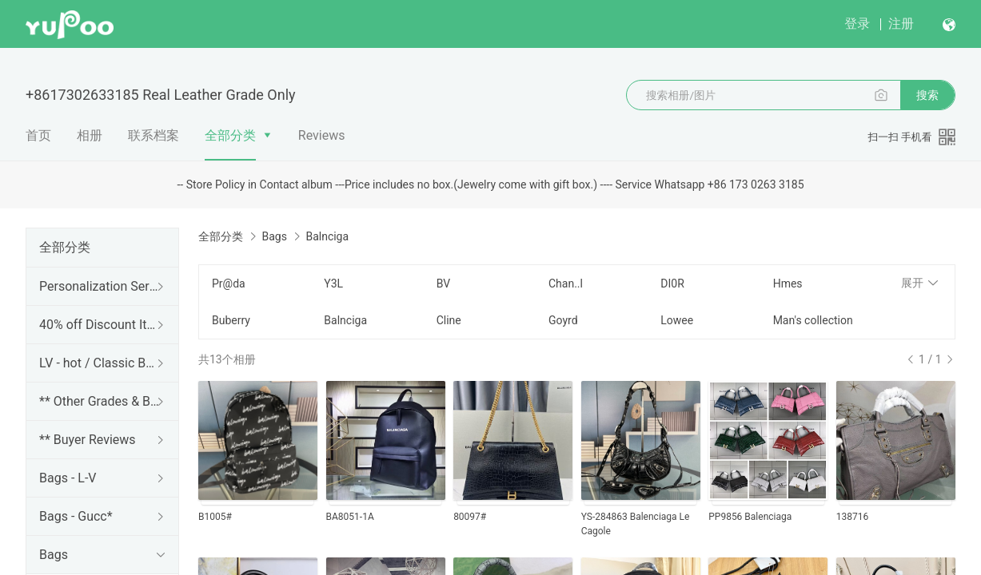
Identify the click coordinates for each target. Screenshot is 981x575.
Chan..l (565, 283)
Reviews (321, 135)
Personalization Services (99, 286)
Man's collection (813, 320)
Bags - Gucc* (76, 516)
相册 (89, 135)
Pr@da (228, 283)
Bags (53, 554)
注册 (901, 23)
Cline (449, 320)
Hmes (788, 283)
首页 (38, 135)
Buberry (231, 320)
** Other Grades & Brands (99, 401)
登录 (857, 23)
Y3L (333, 283)
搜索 (927, 95)
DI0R (672, 283)
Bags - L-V (68, 478)
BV (443, 283)
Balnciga (345, 320)
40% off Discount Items (99, 324)
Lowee (676, 320)
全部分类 (230, 135)
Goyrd (563, 320)
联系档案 (153, 135)
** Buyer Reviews (87, 439)
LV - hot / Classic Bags (99, 363)
